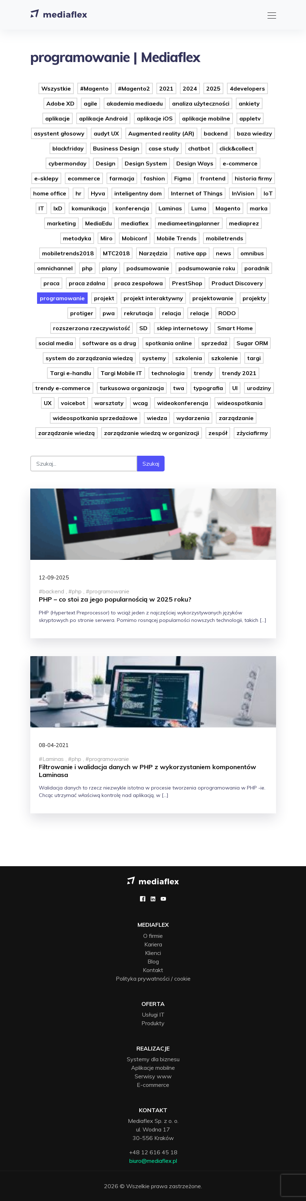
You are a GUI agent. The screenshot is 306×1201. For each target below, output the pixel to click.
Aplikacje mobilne (153, 1067)
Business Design (116, 148)
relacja (171, 313)
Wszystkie (56, 88)
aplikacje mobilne (206, 118)
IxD (57, 208)
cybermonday (67, 163)
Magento (228, 208)
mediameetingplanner (189, 223)
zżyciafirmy (252, 432)
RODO (227, 313)
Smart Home (235, 328)
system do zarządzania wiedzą (89, 358)
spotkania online (168, 343)
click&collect (236, 148)
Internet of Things (197, 193)
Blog (153, 961)
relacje (199, 313)
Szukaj (150, 463)
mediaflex (135, 223)
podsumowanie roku (206, 268)
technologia (168, 373)
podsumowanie (147, 268)
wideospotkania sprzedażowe (95, 417)
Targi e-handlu (70, 373)
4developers (247, 88)
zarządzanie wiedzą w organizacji (151, 432)
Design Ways (194, 163)
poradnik (256, 268)
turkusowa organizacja (132, 388)
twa (178, 388)
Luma (198, 208)
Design (105, 163)
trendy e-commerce (62, 388)
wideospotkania (240, 403)
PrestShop (187, 283)
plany (109, 268)
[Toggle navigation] (269, 15)
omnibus (252, 253)
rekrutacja (138, 313)
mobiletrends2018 (68, 253)
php (87, 268)
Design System (146, 163)
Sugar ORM (252, 343)
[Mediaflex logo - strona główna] (153, 879)
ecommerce (84, 178)
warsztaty (109, 403)
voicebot (73, 403)
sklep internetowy (182, 328)
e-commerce (240, 163)
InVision (243, 193)
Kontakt (153, 969)
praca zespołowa (138, 283)
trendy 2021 (239, 373)
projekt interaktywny (153, 298)
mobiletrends (224, 238)
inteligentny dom (138, 193)
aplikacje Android (103, 118)
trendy (203, 373)
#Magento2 (134, 88)
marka (259, 208)
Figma (182, 178)
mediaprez (244, 223)
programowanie (62, 298)
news (223, 253)
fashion (154, 178)
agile (90, 103)
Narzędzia (153, 253)
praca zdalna (87, 283)
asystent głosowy (59, 133)
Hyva (98, 193)
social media (55, 343)
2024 (190, 88)
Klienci (153, 952)
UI (235, 388)
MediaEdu (98, 223)
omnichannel (55, 268)
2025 (213, 88)
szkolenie (224, 358)
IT (41, 208)
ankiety (249, 103)
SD (143, 328)
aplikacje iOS (155, 118)
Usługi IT (153, 1014)
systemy (154, 358)
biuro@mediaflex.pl (153, 1160)
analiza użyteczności (200, 103)
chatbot (199, 148)
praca (51, 283)
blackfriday (68, 148)
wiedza (157, 417)
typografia (208, 388)
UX (48, 403)
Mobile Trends (177, 238)
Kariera (153, 944)
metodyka (77, 238)
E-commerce (153, 1084)
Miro (106, 238)
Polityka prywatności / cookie (153, 978)
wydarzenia (192, 417)
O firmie (153, 935)
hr (79, 193)
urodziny (259, 388)
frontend (212, 178)
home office (49, 193)
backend (216, 133)
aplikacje (57, 118)
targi (254, 358)
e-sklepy (46, 178)
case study (164, 148)
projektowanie (212, 298)
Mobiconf (134, 238)
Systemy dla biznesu (153, 1059)
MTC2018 (116, 253)
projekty (254, 298)
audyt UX (106, 133)
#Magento (94, 88)
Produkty (153, 1023)
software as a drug (109, 343)
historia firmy (253, 178)
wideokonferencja (182, 403)
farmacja (121, 178)
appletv (250, 118)
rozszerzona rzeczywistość (91, 328)
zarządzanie (236, 417)
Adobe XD (60, 103)
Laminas (170, 208)
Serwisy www (153, 1076)
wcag (140, 403)
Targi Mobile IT (121, 373)
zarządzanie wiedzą (66, 432)
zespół (217, 432)
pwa (109, 313)
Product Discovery (237, 283)
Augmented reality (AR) (161, 133)
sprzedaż (214, 343)
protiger (81, 313)
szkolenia (188, 358)
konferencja (132, 208)
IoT (268, 193)
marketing (61, 223)
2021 (166, 88)
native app (192, 253)
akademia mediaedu (135, 103)
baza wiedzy (254, 133)
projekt (104, 298)
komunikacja (89, 208)
